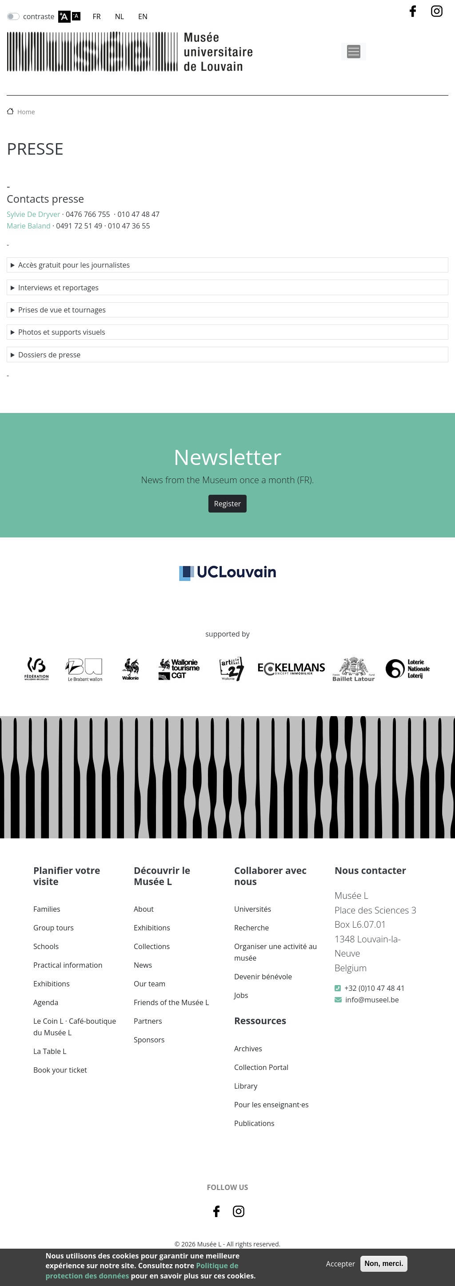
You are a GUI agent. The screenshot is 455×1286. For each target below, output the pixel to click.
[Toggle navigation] (353, 51)
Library (245, 1086)
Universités (252, 909)
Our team (149, 984)
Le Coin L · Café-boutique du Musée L (74, 1027)
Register (227, 504)
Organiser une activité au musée (275, 952)
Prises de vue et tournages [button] (62, 310)
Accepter (340, 1264)
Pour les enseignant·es (271, 1105)
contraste (39, 16)
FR (97, 16)
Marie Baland (29, 226)
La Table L (49, 1051)
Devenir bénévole (263, 977)
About (144, 909)
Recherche (251, 928)
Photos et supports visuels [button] (61, 332)
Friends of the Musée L (171, 1002)
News (143, 965)
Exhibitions (51, 984)
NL (119, 16)
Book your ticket (60, 1070)
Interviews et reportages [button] (58, 287)
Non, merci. (383, 1263)
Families (46, 909)
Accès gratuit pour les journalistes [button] (74, 265)
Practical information (68, 965)
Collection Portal (261, 1067)
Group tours (53, 928)
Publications (254, 1123)
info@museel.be (372, 1000)
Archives (248, 1049)
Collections (152, 946)
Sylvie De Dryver (33, 214)
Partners (148, 1021)
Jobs (241, 995)
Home (26, 112)
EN (143, 16)
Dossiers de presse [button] (49, 355)
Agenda (45, 1002)
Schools (46, 946)
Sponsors (149, 1040)
